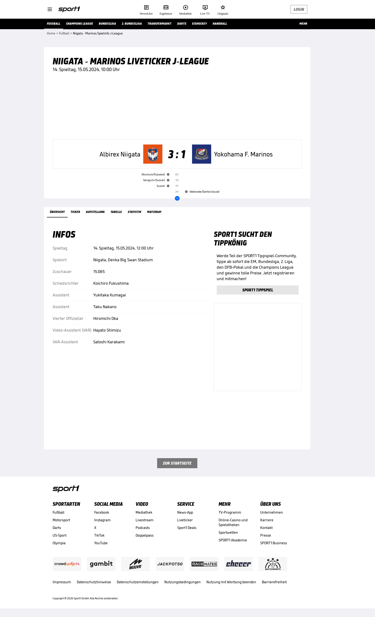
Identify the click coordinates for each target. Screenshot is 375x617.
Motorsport (61, 520)
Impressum (62, 582)
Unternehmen (271, 512)
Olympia (59, 543)
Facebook (101, 512)
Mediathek (144, 512)
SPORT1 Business (273, 543)
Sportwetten (228, 532)
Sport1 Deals (186, 527)
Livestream (145, 520)
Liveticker (185, 520)
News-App (185, 512)
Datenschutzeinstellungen (138, 582)
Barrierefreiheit (274, 582)
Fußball (58, 512)
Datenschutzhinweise (94, 582)
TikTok (99, 535)
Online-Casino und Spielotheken (233, 522)
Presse (265, 535)
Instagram (102, 520)
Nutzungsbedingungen (182, 582)
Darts (57, 527)
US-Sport (59, 535)
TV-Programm (230, 512)
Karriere (266, 520)
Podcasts (143, 527)
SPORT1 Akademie (233, 540)
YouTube (101, 543)
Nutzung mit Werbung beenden (231, 582)
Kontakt (266, 527)
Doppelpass (145, 535)
